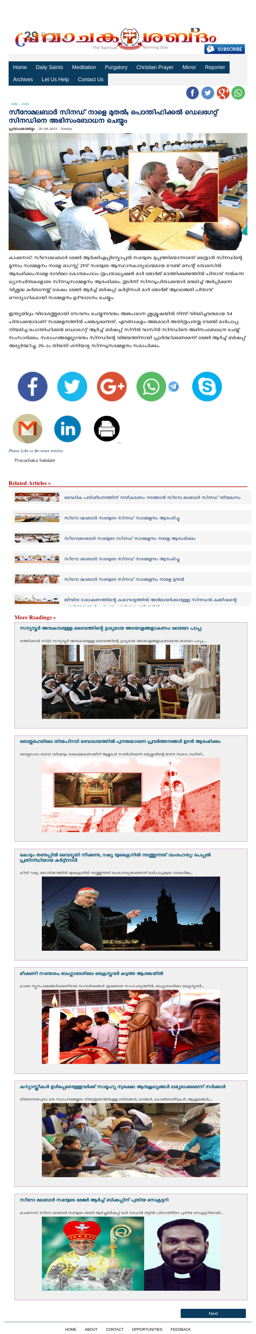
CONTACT (115, 1329)
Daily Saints (49, 67)
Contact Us (89, 79)
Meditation (83, 67)
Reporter (212, 67)
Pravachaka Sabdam (35, 461)
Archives (23, 79)
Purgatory (115, 67)
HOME (71, 1329)
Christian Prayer (153, 67)
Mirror (187, 67)
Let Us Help (55, 79)
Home (20, 67)
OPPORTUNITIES (147, 1329)
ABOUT (91, 1329)
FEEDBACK (181, 1329)
